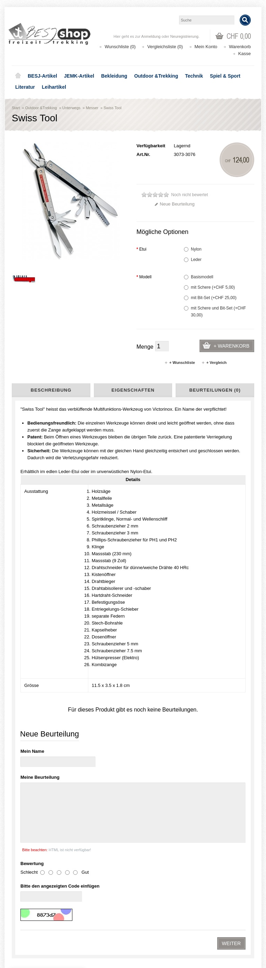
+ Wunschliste (179, 362)
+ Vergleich (214, 362)
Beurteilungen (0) (214, 390)
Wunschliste (29, 931)
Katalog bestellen (159, 924)
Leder (193, 259)
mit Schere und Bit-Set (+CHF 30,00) (215, 311)
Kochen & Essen (40, 564)
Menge (144, 347)
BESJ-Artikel (42, 76)
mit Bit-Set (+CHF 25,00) (210, 297)
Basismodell (198, 276)
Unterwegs (71, 108)
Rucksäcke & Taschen (44, 557)
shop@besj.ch (150, 779)
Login (22, 917)
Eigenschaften (133, 390)
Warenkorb (240, 46)
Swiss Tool (113, 108)
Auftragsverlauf (32, 924)
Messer (92, 108)
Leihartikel (54, 87)
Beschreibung (51, 390)
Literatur (25, 87)
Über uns (28, 661)
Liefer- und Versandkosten (43, 668)
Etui (141, 249)
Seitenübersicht (34, 696)
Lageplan (28, 654)
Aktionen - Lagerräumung (42, 515)
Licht (30, 585)
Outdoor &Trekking (156, 76)
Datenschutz (31, 682)
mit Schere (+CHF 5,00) (209, 287)
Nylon (193, 249)
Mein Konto (206, 46)
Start (16, 108)
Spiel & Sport (225, 76)
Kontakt (27, 689)
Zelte (30, 571)
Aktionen (150, 865)
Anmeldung (151, 36)
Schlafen (33, 578)
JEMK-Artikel (79, 76)
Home (18, 75)
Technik (194, 76)
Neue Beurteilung (174, 204)
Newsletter (27, 938)
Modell (143, 276)
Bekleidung (114, 76)
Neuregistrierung (184, 36)
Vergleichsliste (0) (165, 46)
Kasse (244, 53)
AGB (25, 675)
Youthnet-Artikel (34, 536)
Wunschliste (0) (120, 46)
